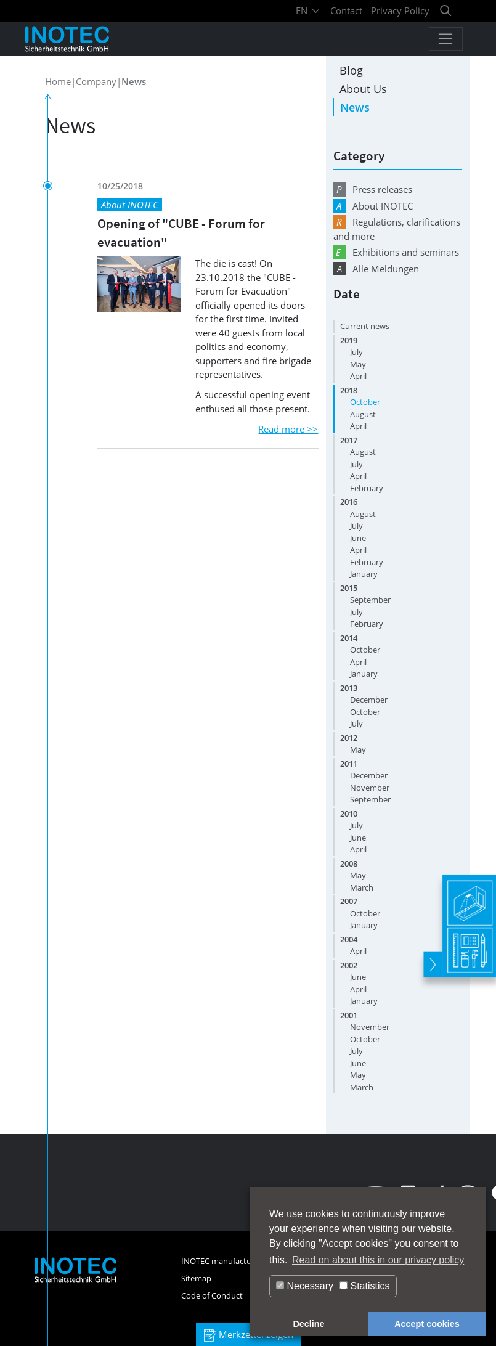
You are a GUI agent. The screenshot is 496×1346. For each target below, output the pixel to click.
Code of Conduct (212, 1295)
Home (58, 81)
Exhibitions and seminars (396, 252)
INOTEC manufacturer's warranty (242, 1261)
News (355, 107)
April (358, 375)
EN (309, 10)
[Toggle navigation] (445, 39)
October (365, 401)
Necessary (304, 1286)
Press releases (372, 189)
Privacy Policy (400, 10)
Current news (364, 326)
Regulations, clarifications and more (396, 228)
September (370, 599)
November (369, 787)
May (358, 364)
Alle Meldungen (376, 269)
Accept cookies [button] (427, 1324)
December (369, 699)
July (356, 351)
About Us (363, 88)
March (361, 887)
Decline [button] (308, 1324)
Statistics (364, 1286)
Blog (351, 70)
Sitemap (196, 1278)
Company (96, 81)
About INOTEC (373, 206)
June (358, 538)
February (366, 488)
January (364, 573)
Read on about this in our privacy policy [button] (378, 1260)
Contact (346, 10)
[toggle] (431, 959)
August (363, 414)
